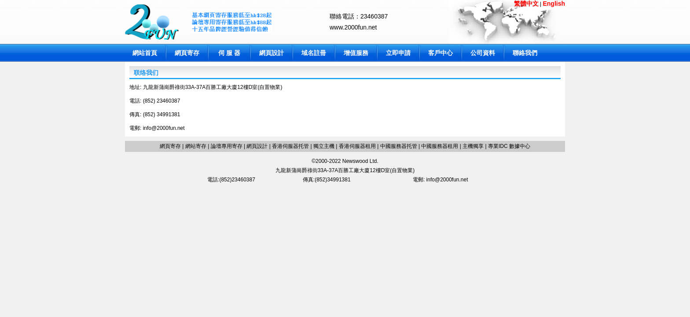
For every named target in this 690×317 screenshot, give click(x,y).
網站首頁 (144, 52)
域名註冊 (313, 52)
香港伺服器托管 (290, 146)
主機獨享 (473, 146)
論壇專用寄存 (226, 146)
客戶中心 (440, 52)
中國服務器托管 (398, 146)
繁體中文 (526, 3)
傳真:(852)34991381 (327, 180)
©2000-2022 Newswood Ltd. (345, 161)
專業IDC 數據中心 (508, 146)
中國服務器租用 (439, 146)
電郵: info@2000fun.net (440, 180)
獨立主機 (323, 146)
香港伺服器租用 (357, 146)
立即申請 (398, 52)
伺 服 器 (229, 52)
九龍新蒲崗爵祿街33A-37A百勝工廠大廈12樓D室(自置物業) (345, 170)
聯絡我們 (525, 52)
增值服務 (356, 52)
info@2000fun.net (164, 128)
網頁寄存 (187, 52)
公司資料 (482, 52)
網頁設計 (271, 52)
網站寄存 (195, 146)
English (554, 3)
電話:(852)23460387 (231, 180)
